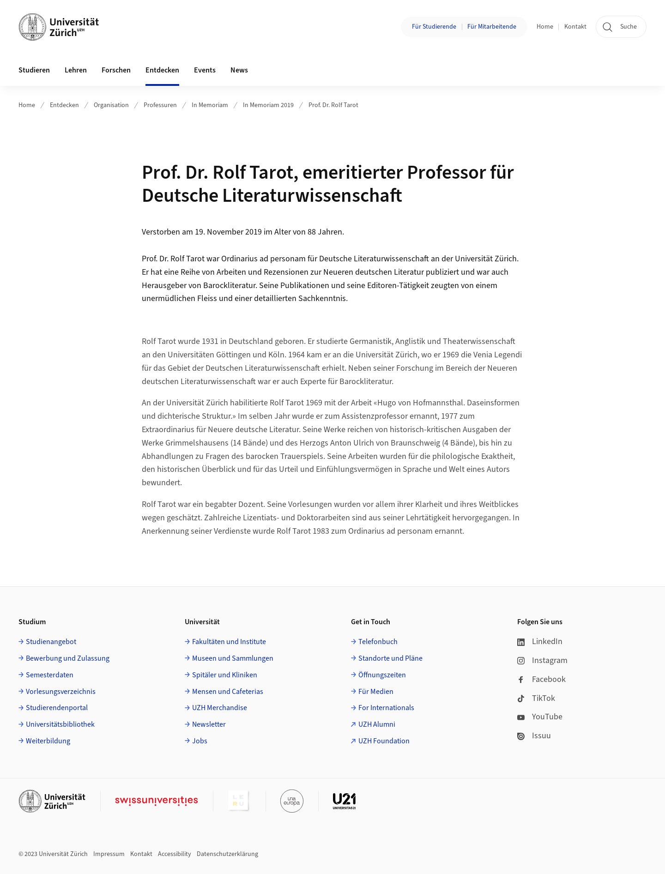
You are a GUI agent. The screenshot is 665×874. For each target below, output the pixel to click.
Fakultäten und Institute (229, 642)
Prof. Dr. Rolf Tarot (333, 105)
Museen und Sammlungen (232, 658)
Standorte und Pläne (390, 658)
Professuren (160, 105)
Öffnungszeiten (382, 675)
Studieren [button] (34, 70)
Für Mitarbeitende (491, 26)
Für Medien (375, 692)
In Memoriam (210, 105)
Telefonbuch (378, 642)
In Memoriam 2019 (268, 105)
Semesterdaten (49, 675)
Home (545, 26)
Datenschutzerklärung (227, 854)
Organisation (111, 105)
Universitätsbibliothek (60, 724)
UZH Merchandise (219, 708)
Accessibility (174, 854)
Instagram (542, 660)
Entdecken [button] (162, 70)
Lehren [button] (76, 70)
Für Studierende (434, 26)
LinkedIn (539, 641)
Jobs (199, 741)
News (239, 70)
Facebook (541, 679)
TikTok (536, 698)
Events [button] (205, 70)
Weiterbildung (48, 741)
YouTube (539, 717)
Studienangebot (51, 642)
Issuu (534, 735)
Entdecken (64, 105)
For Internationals (386, 708)
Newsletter (209, 724)
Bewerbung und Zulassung (67, 658)
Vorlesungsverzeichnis (61, 692)
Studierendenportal (57, 708)
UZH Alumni (376, 724)
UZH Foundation (384, 741)
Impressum (109, 854)
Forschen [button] (116, 70)
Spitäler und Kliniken (224, 675)
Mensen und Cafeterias (227, 692)
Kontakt (575, 26)
